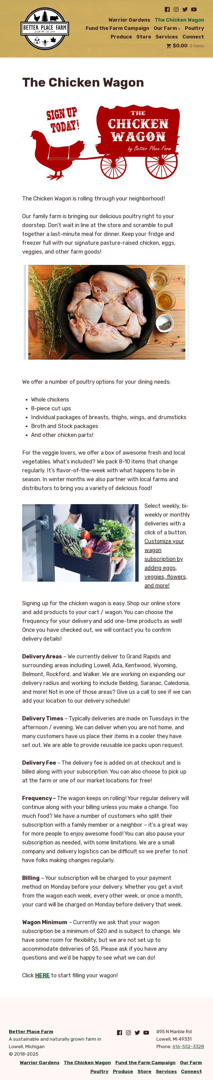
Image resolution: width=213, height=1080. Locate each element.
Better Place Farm (31, 1031)
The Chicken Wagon (179, 20)
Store (143, 37)
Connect (193, 37)
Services (167, 37)
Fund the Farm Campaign (117, 28)
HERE (42, 975)
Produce (121, 37)
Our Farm (165, 28)
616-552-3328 (188, 1046)
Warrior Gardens (129, 20)
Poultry (194, 28)
